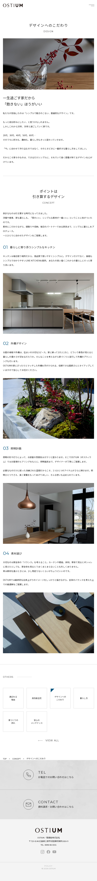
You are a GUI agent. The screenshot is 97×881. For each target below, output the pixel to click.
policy (48, 866)
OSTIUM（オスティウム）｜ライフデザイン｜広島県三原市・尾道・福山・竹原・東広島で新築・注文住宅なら (13, 5)
